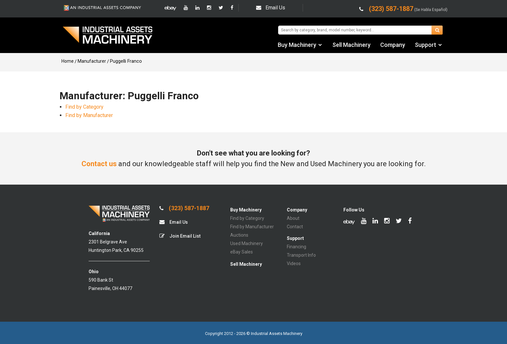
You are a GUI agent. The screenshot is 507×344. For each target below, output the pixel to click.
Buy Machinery (297, 44)
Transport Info (301, 255)
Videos (294, 263)
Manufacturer (92, 61)
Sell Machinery (351, 44)
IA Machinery (108, 36)
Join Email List (179, 236)
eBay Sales (241, 251)
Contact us (99, 164)
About (293, 218)
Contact (295, 226)
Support (425, 44)
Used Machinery (246, 243)
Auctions (239, 235)
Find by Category (84, 107)
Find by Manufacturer (89, 115)
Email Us (270, 8)
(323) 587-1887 (184, 208)
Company (392, 44)
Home (67, 61)
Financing (296, 246)
